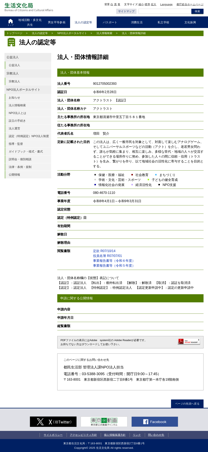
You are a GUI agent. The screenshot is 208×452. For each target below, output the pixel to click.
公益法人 (12, 57)
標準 (147, 4)
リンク (136, 434)
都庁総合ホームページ (190, 4)
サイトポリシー (52, 434)
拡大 (153, 4)
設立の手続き (17, 120)
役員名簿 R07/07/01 (107, 256)
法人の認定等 (40, 33)
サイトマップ (126, 11)
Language (166, 4)
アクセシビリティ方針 (82, 434)
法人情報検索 (104, 33)
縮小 (141, 4)
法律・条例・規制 (20, 167)
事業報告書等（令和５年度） (114, 265)
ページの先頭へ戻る (187, 403)
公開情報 (14, 174)
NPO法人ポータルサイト (72, 33)
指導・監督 (16, 143)
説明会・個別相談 (20, 159)
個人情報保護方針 (114, 434)
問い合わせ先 (156, 434)
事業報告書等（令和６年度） (114, 260)
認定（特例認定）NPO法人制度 (29, 136)
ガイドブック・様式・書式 (26, 151)
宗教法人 (12, 73)
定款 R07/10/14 (104, 251)
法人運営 (14, 128)
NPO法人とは (17, 113)
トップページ (14, 33)
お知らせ (14, 97)
